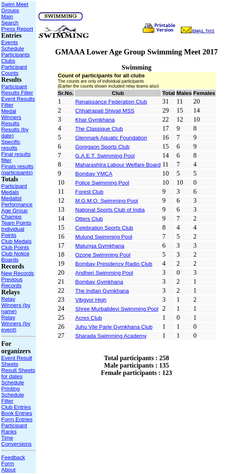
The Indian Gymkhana (102, 291)
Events (9, 42)
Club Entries (16, 407)
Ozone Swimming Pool (103, 255)
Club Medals (16, 241)
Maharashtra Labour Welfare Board (118, 165)
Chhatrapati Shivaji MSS (104, 111)
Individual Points (12, 232)
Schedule (12, 48)
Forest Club (89, 192)
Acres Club (88, 318)
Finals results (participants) (17, 169)
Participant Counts (14, 70)
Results (10, 123)
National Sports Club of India (110, 210)
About (8, 470)
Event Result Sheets (16, 361)
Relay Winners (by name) (15, 305)
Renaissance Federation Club (111, 102)
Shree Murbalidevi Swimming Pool (116, 309)
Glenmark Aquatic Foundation (111, 138)
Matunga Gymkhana (99, 246)
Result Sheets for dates (18, 373)
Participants (15, 55)
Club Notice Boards (15, 257)
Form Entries (16, 419)
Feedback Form (13, 460)
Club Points (15, 247)
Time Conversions (16, 441)
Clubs (8, 61)
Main (7, 17)
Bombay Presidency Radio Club (113, 264)
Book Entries (16, 413)
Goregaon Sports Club (102, 147)
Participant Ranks (14, 428)
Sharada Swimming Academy (111, 336)
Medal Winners (11, 114)
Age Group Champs (14, 214)
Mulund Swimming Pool (103, 237)
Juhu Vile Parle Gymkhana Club (114, 327)
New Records (17, 273)
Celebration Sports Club (104, 228)
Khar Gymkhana (95, 120)
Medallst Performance (16, 201)
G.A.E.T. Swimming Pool (105, 156)
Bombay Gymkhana (99, 282)
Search (9, 23)
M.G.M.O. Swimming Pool (106, 201)
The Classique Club (99, 129)
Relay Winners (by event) (15, 323)
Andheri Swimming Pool (104, 273)
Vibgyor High (90, 300)
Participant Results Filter (17, 90)
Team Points (16, 223)
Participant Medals (14, 189)
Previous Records (12, 282)
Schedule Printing (12, 385)
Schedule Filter (12, 398)
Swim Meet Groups (14, 7)
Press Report (17, 29)
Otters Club (89, 219)
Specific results (10, 145)
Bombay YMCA (94, 174)
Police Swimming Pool (102, 183)
